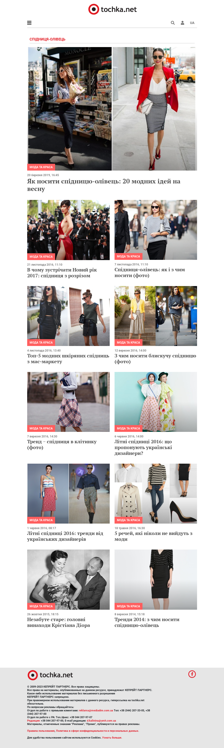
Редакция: (33, 720)
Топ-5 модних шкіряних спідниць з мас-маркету (68, 358)
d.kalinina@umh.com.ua (101, 720)
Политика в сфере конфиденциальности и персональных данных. (97, 730)
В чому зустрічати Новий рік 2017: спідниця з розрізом (62, 272)
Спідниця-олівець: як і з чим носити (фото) (150, 272)
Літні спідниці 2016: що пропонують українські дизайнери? (143, 447)
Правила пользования (41, 730)
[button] (182, 23)
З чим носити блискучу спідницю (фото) (155, 358)
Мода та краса (41, 167)
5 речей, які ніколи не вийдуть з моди (153, 536)
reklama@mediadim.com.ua (96, 710)
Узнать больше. (112, 737)
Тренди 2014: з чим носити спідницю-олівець (147, 622)
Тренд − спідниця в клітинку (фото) (62, 444)
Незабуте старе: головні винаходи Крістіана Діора (58, 622)
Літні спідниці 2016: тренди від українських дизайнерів (65, 536)
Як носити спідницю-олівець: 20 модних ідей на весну (103, 185)
